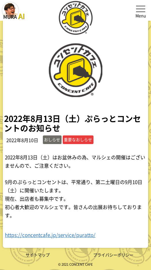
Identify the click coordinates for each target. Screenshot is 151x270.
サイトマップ (38, 255)
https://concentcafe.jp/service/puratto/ (50, 234)
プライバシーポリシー (113, 255)
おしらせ (52, 139)
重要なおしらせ (78, 139)
